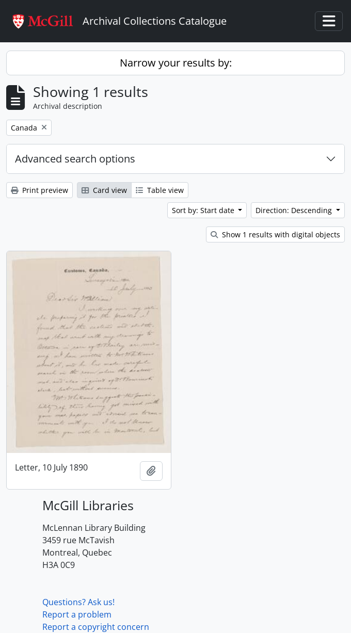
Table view (160, 190)
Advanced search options (75, 159)
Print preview (39, 190)
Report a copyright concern (95, 626)
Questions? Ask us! (78, 602)
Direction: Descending (295, 210)
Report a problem (76, 614)
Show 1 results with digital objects (275, 234)
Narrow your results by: (176, 63)
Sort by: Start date (204, 210)
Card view (104, 190)
